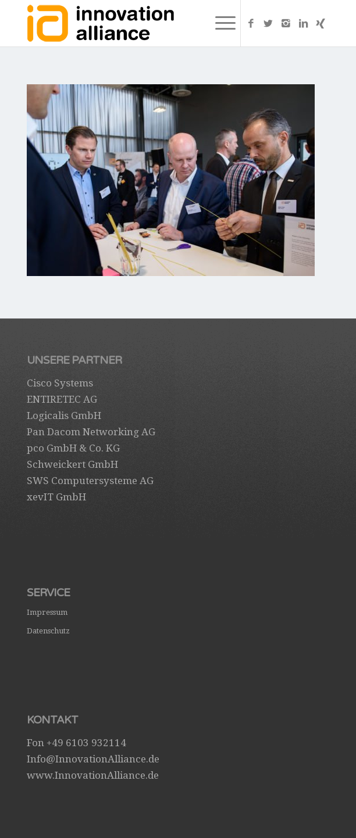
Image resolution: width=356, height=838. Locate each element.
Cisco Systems (60, 383)
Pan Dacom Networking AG (91, 432)
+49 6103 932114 (86, 743)
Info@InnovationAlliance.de (93, 759)
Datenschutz (48, 630)
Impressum (47, 612)
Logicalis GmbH (64, 415)
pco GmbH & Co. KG (73, 448)
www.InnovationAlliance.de (93, 775)
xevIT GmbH (56, 497)
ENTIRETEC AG (62, 399)
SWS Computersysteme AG (90, 480)
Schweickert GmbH (72, 464)
